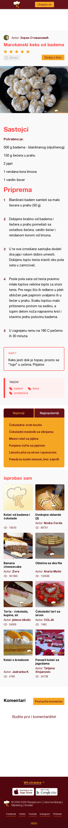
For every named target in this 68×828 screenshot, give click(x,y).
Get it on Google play (46, 791)
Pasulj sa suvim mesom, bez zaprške (34, 459)
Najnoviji (18, 413)
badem (18, 388)
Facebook (11, 814)
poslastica (21, 393)
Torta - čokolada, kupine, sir (18, 603)
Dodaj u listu (53, 57)
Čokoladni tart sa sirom (49, 603)
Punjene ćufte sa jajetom (27, 445)
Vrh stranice (32, 782)
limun (36, 388)
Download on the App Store (23, 791)
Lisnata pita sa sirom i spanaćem (32, 452)
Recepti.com (7, 803)
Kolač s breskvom (18, 654)
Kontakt (28, 805)
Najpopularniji (49, 413)
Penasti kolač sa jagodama (49, 654)
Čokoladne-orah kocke (25, 425)
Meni (34, 823)
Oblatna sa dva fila (49, 555)
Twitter (22, 814)
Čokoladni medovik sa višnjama (31, 431)
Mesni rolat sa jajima (23, 438)
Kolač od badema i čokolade (18, 506)
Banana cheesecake (18, 555)
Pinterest (57, 814)
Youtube (33, 814)
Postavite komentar (49, 701)
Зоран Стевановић (34, 37)
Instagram (45, 814)
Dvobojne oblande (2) (49, 506)
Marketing (16, 805)
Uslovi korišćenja (52, 802)
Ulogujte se (44, 4)
